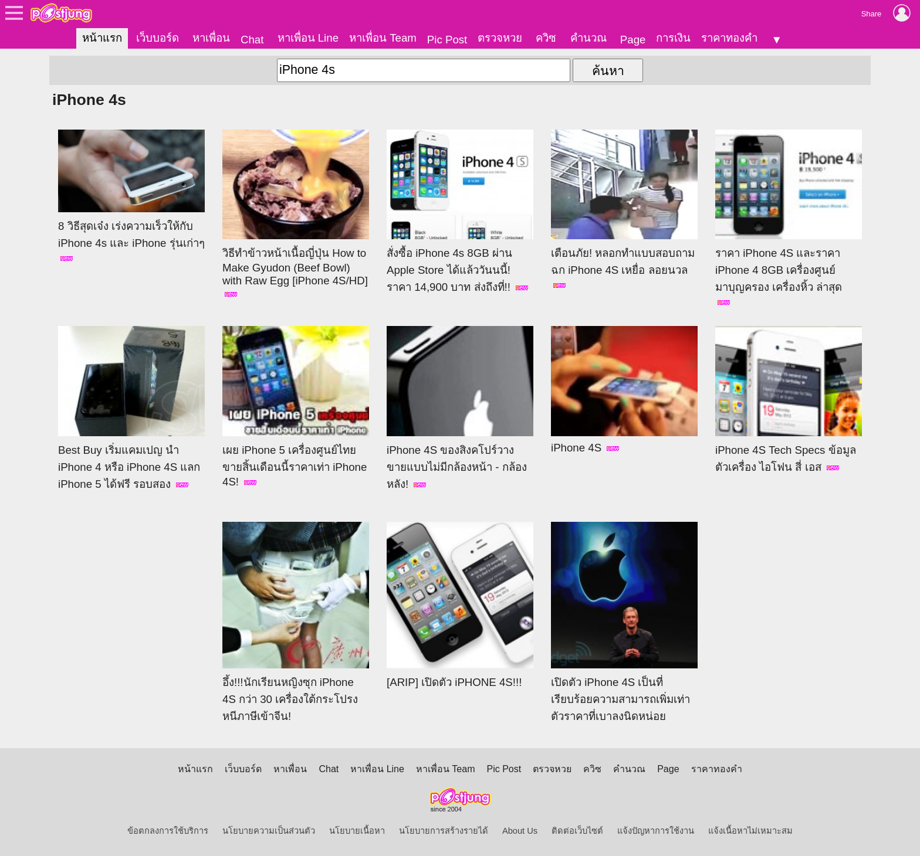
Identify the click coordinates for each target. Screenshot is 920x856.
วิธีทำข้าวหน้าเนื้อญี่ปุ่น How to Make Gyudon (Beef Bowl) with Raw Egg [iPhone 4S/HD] (295, 214)
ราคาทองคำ (729, 38)
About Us (519, 830)
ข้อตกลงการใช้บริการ (167, 830)
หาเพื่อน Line (308, 38)
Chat (252, 39)
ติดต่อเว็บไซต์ (577, 830)
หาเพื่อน (211, 38)
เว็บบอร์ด (157, 38)
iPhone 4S (624, 390)
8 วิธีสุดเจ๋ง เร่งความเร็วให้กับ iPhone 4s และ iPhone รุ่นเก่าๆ (131, 195)
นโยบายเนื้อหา (357, 830)
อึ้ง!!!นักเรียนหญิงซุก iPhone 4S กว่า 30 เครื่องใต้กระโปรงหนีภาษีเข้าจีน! (295, 622)
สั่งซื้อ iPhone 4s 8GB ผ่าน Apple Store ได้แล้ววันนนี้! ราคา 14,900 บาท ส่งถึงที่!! (460, 212)
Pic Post (447, 39)
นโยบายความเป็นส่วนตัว (268, 830)
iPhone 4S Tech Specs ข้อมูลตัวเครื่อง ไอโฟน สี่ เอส (788, 399)
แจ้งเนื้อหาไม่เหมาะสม (750, 830)
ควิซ (546, 38)
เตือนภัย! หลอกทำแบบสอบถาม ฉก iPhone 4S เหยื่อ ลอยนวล (624, 209)
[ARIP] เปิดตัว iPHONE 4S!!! (460, 605)
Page (633, 39)
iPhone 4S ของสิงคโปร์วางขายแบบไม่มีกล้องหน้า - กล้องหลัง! (460, 408)
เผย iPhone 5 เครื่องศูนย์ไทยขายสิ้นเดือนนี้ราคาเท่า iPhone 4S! (295, 407)
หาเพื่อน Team (383, 38)
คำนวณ (588, 38)
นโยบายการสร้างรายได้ (443, 830)
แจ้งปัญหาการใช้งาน (655, 830)
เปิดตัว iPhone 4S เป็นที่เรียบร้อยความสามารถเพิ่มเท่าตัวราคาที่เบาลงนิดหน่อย (624, 622)
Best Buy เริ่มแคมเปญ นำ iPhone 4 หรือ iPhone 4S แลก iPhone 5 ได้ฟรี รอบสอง (131, 408)
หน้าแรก (102, 38)
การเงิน (673, 38)
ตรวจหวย (500, 38)
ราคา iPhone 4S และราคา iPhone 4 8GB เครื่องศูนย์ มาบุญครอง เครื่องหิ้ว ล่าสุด (788, 218)
